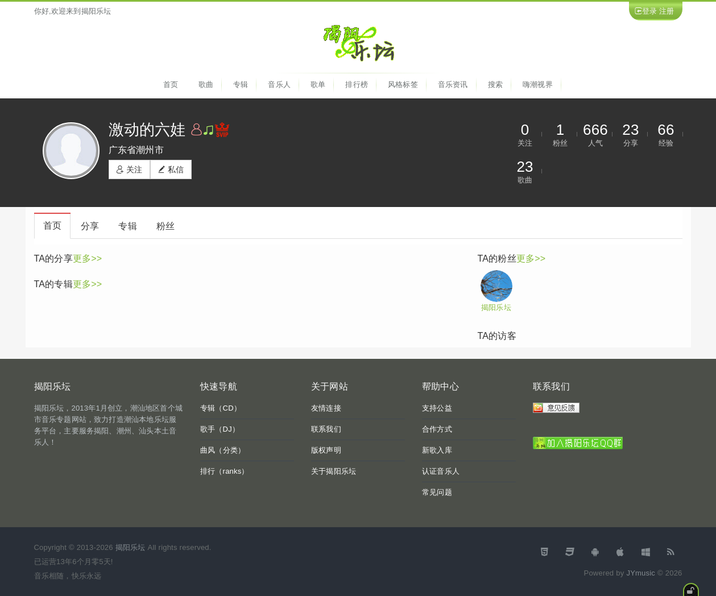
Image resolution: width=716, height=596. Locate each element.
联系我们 (326, 429)
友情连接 (326, 408)
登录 (649, 11)
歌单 (318, 84)
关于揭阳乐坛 (333, 471)
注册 (666, 11)
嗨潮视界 (538, 84)
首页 (170, 84)
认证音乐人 (441, 471)
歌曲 (205, 84)
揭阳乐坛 (496, 307)
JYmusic (640, 573)
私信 (171, 169)
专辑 (240, 84)
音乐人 (279, 84)
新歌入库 (437, 450)
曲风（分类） (222, 450)
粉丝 (165, 226)
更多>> (87, 258)
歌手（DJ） (219, 429)
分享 (90, 226)
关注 (129, 169)
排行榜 (356, 84)
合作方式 (437, 429)
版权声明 (326, 450)
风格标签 (403, 84)
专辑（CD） (220, 408)
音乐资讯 (453, 84)
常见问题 (437, 492)
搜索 (495, 84)
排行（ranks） (224, 471)
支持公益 (437, 408)
